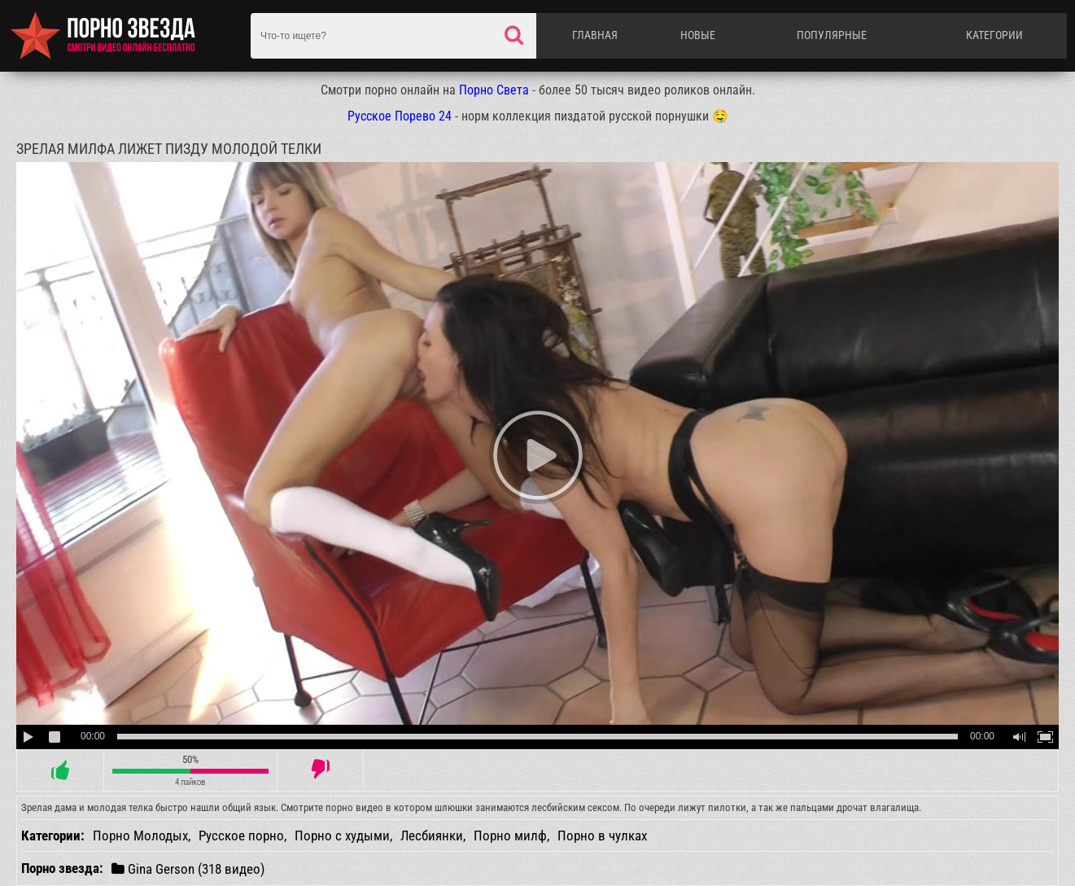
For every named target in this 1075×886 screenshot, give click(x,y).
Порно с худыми (342, 835)
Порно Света (494, 90)
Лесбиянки (431, 835)
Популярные (832, 35)
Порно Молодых (140, 835)
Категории (994, 35)
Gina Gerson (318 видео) (187, 868)
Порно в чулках (602, 835)
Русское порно (241, 835)
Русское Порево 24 (399, 116)
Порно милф (510, 835)
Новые (697, 35)
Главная (595, 35)
